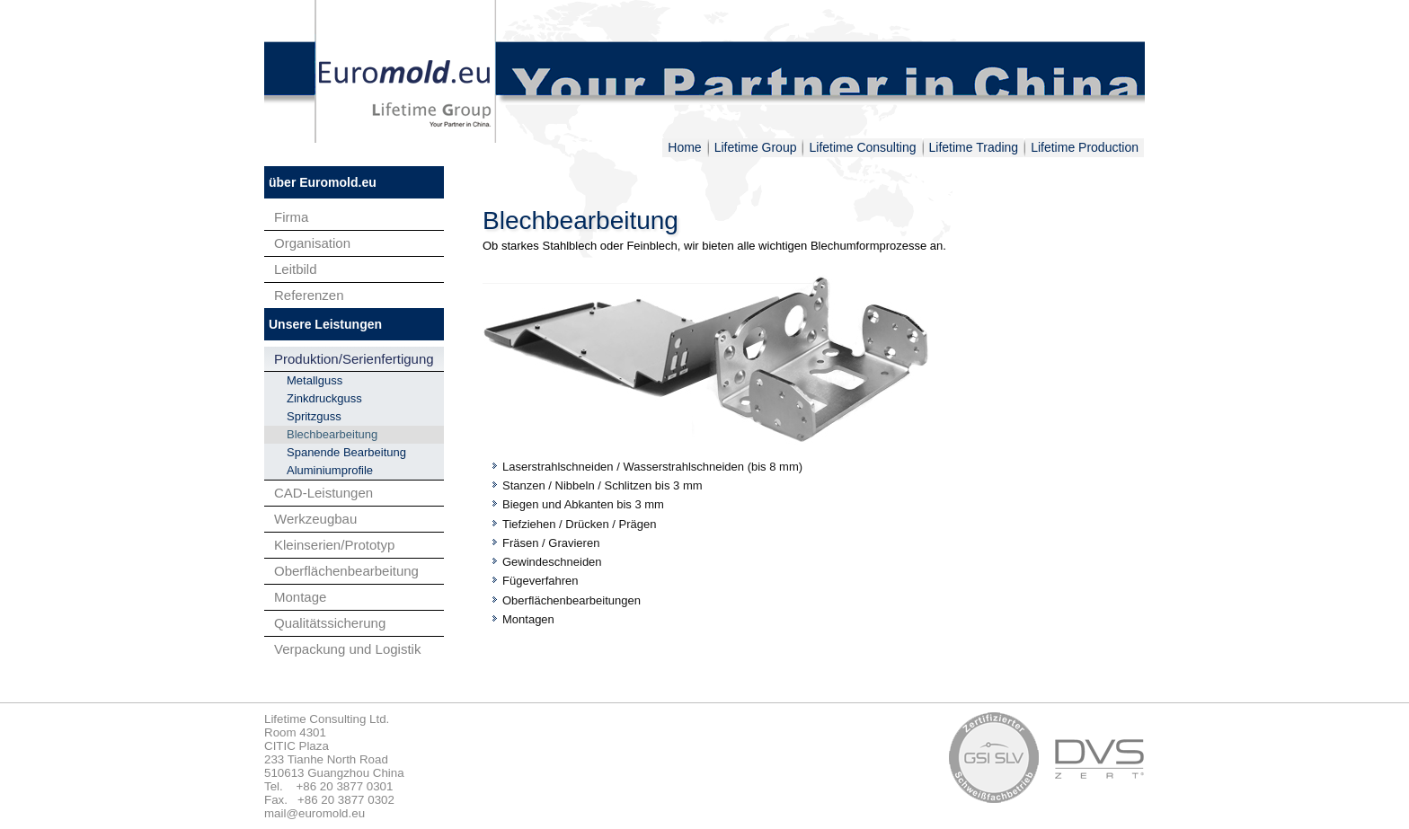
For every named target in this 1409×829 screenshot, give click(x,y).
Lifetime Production (1085, 147)
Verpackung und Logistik (347, 649)
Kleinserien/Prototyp (334, 544)
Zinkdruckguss (324, 398)
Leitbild (295, 269)
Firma (291, 217)
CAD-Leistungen (323, 492)
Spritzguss (314, 416)
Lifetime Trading (974, 147)
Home (684, 147)
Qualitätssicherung (329, 623)
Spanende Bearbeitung (346, 452)
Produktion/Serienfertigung (354, 358)
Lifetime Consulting (862, 147)
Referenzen (309, 295)
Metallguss (314, 380)
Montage (300, 596)
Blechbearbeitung (332, 434)
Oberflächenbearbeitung (346, 570)
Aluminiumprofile (330, 470)
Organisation (312, 243)
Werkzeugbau (315, 518)
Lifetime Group (755, 147)
